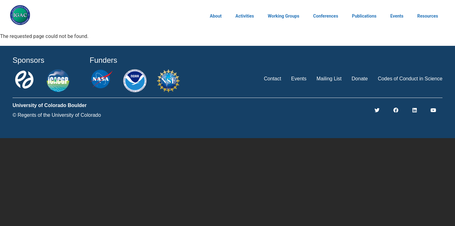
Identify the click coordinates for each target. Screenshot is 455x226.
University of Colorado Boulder (49, 105)
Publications (364, 16)
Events (396, 16)
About (216, 16)
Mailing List (329, 78)
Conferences (325, 16)
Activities (244, 16)
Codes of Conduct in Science (410, 78)
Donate (360, 78)
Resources (427, 16)
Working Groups (283, 16)
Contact (272, 78)
